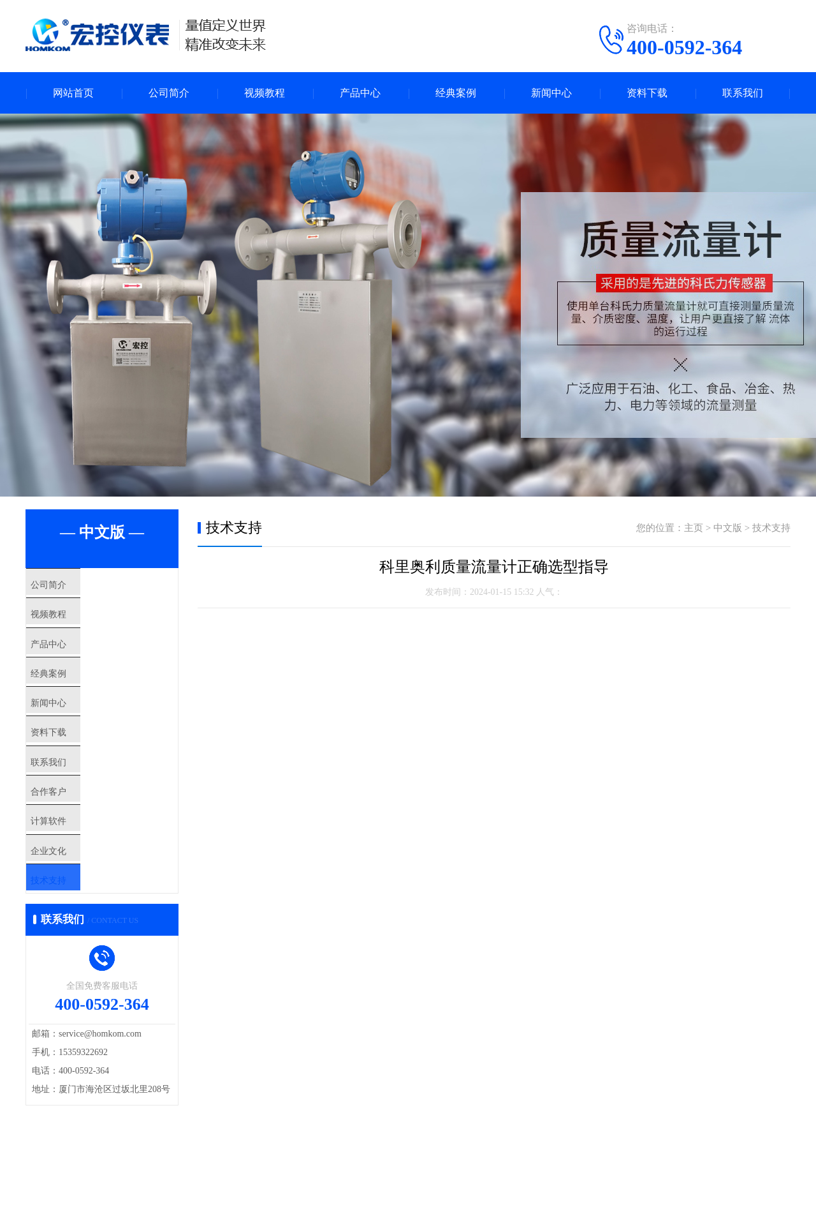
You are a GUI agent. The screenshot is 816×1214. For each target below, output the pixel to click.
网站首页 (73, 92)
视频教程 (264, 92)
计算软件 (74, 888)
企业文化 (74, 926)
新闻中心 (551, 92)
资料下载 (647, 92)
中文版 (727, 528)
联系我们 (742, 92)
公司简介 (169, 92)
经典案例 (455, 92)
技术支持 (74, 964)
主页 (693, 528)
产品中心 (360, 92)
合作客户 (74, 851)
